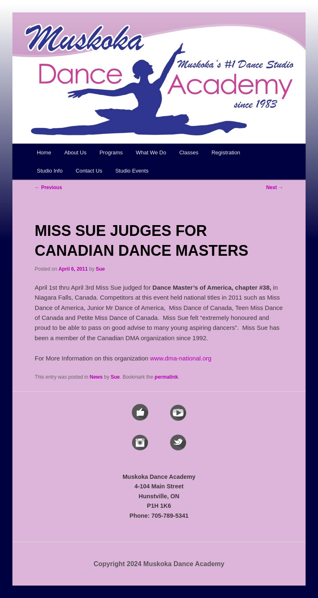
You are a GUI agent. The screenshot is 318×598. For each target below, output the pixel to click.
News (96, 377)
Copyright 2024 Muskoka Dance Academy (159, 563)
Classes (188, 152)
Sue (100, 269)
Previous (48, 187)
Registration (226, 152)
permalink (166, 377)
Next (274, 187)
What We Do (151, 152)
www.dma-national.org (180, 358)
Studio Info (50, 171)
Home (44, 152)
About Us (75, 152)
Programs (111, 152)
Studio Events (131, 171)
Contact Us (89, 171)
